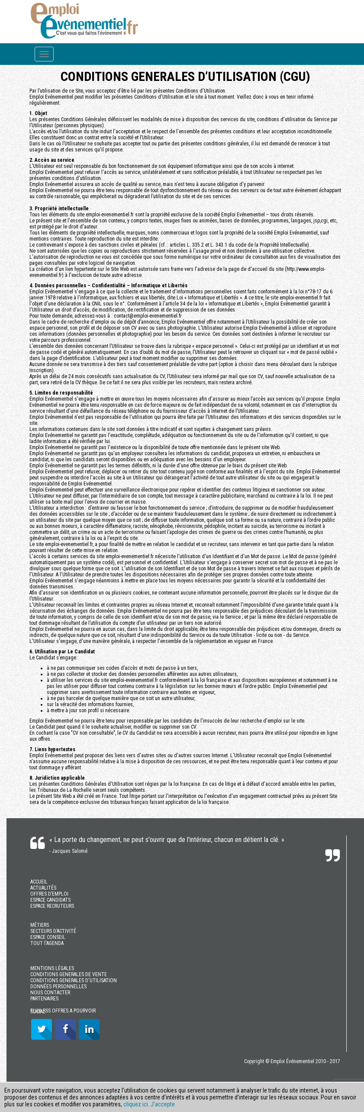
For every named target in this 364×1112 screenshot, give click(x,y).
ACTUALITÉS (43, 888)
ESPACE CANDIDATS (50, 900)
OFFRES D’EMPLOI (49, 894)
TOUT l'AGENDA (47, 943)
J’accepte (163, 1104)
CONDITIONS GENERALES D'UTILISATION (73, 980)
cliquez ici (135, 1104)
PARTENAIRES (44, 999)
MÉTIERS (39, 925)
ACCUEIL (39, 882)
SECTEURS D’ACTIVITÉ (53, 931)
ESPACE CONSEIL (47, 937)
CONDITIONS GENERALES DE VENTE (68, 974)
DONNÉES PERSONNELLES (58, 986)
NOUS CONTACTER (50, 993)
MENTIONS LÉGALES (52, 968)
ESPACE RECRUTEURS (52, 906)
